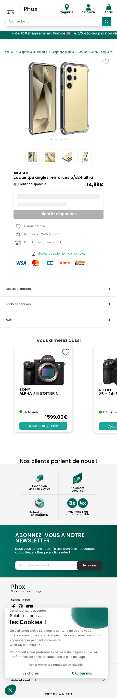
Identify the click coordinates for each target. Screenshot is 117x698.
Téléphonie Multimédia (32, 52)
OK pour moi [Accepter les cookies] (82, 673)
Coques (82, 52)
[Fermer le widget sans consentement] (28, 610)
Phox (31, 9)
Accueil (9, 52)
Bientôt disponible (58, 214)
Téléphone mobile (62, 52)
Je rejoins (89, 565)
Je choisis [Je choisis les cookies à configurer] (30, 673)
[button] (51, 140)
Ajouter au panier (43, 425)
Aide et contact (23, 680)
